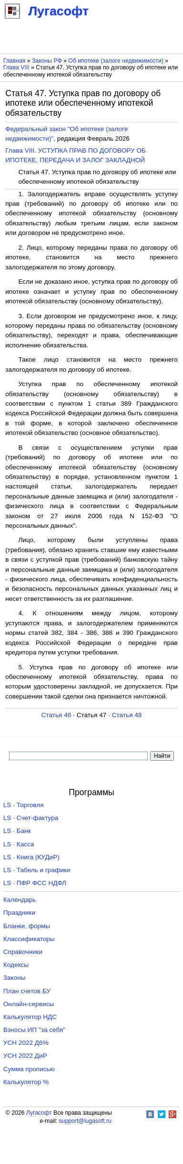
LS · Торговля (23, 805)
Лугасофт (39, 1112)
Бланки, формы (26, 926)
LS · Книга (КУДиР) (31, 857)
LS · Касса (18, 844)
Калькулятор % (26, 1082)
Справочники (22, 951)
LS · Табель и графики (37, 870)
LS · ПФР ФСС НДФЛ (34, 883)
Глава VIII (16, 67)
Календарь (19, 899)
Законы (14, 977)
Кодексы (16, 964)
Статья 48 (127, 715)
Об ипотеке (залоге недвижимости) (115, 60)
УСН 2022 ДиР (25, 1055)
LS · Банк (17, 830)
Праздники (19, 912)
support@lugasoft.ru (85, 1121)
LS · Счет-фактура (31, 817)
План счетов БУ (27, 991)
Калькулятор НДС (30, 1016)
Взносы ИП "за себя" (34, 1029)
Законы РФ (47, 60)
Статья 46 (56, 715)
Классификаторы (29, 938)
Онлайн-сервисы (28, 1004)
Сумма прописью (29, 1069)
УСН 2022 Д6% (26, 1042)
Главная (14, 60)
